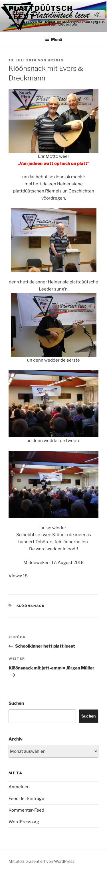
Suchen (16, 703)
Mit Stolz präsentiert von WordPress (41, 861)
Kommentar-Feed (26, 810)
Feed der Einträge (26, 798)
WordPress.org (24, 821)
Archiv (16, 739)
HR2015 (56, 60)
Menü (53, 39)
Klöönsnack (31, 606)
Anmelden (19, 786)
